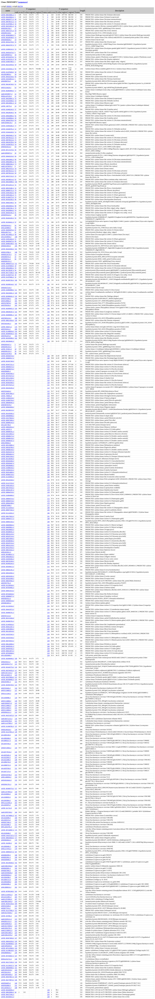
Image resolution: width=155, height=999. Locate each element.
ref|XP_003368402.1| (7, 679)
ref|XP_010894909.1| (7, 495)
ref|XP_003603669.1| (7, 35)
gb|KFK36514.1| (6, 147)
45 (48, 103)
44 (48, 118)
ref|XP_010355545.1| (7, 634)
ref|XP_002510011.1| (7, 26)
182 (16, 336)
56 (15, 59)
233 (48, 612)
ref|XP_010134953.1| (7, 434)
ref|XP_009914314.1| (7, 591)
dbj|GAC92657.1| (6, 675)
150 (48, 445)
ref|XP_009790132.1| (7, 138)
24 (48, 98)
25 (48, 87)
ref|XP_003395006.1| (7, 338)
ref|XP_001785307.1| (7, 270)
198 (48, 538)
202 (48, 545)
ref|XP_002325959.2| (7, 65)
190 (48, 305)
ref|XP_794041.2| (6, 396)
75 (15, 140)
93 (15, 218)
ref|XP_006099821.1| (7, 527)
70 (48, 193)
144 (48, 312)
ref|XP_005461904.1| (7, 382)
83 (15, 120)
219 (48, 338)
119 (48, 380)
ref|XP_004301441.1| (7, 213)
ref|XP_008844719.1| (7, 499)
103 (16, 272)
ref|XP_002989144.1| (7, 284)
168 (48, 477)
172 (48, 499)
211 (48, 563)
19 (15, 40)
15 (15, 37)
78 (48, 225)
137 (48, 420)
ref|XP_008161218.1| (7, 545)
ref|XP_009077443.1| (7, 510)
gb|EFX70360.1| (6, 298)
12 (48, 33)
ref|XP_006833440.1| (7, 202)
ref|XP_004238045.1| (7, 17)
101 (16, 249)
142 (48, 429)
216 (16, 331)
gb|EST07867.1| (6, 682)
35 (15, 42)
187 (48, 303)
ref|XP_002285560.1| (7, 37)
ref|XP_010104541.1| (7, 69)
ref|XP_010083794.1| (7, 400)
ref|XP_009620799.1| (7, 120)
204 (48, 331)
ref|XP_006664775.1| (7, 263)
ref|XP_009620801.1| (7, 162)
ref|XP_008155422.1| (7, 550)
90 (15, 215)
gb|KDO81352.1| (6, 351)
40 (48, 109)
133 (48, 413)
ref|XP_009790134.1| (7, 173)
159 (16, 320)
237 (48, 624)
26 (48, 84)
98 (48, 270)
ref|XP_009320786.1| (7, 447)
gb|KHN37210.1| (6, 287)
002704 (20, 6)
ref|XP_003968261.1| (7, 296)
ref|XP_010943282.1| (7, 126)
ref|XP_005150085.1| (7, 445)
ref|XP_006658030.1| (7, 206)
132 (48, 410)
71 (15, 195)
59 (15, 65)
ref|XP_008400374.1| (7, 369)
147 (48, 438)
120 (48, 382)
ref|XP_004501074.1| (7, 52)
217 (48, 576)
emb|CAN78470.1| (7, 166)
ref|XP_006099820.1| (7, 525)
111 (16, 290)
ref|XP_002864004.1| (7, 91)
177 (48, 505)
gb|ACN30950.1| (6, 237)
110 (48, 364)
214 (48, 653)
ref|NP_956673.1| (6, 327)
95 (15, 69)
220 (16, 308)
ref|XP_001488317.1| (7, 554)
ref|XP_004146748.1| (7, 84)
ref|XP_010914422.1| (7, 239)
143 (48, 431)
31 (15, 122)
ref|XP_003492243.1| (7, 563)
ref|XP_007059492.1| (7, 587)
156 (48, 454)
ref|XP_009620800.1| (7, 116)
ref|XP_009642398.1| (7, 503)
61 (15, 84)
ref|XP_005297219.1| (7, 536)
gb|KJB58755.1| (6, 257)
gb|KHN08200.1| (6, 40)
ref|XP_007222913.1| (7, 185)
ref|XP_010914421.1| (7, 195)
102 (16, 243)
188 (48, 518)
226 (48, 594)
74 (15, 138)
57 (15, 45)
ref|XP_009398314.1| (7, 179)
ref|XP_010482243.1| (7, 109)
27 (15, 28)
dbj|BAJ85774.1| (6, 232)
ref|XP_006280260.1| (7, 112)
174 (48, 488)
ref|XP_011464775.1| (7, 197)
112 (16, 263)
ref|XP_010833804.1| (7, 629)
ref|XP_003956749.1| (7, 685)
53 (48, 144)
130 (16, 701)
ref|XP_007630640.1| (7, 653)
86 (15, 199)
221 (48, 329)
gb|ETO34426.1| (6, 391)
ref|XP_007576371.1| (7, 380)
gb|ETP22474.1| (6, 336)
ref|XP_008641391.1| (7, 570)
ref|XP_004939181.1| (7, 646)
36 (48, 138)
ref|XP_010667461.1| (7, 208)
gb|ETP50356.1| (6, 305)
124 (48, 581)
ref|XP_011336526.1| (7, 606)
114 (48, 371)
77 (15, 126)
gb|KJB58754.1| (6, 81)
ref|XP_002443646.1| (7, 249)
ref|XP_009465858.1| (7, 407)
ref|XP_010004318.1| (7, 398)
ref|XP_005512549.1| (7, 378)
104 (16, 182)
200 (48, 541)
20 (48, 65)
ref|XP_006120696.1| (7, 644)
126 (48, 393)
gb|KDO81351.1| (6, 261)
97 (15, 222)
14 (15, 21)
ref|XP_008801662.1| (7, 164)
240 (48, 327)
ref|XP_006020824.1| (7, 557)
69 (15, 173)
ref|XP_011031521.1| (7, 59)
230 (48, 603)
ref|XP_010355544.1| (7, 638)
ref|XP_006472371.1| (7, 31)
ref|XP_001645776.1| (7, 667)
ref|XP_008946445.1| (7, 402)
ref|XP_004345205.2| (7, 388)
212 (48, 566)
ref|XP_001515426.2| (7, 618)
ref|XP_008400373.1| (7, 367)
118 (48, 378)
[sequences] (23, 2)
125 (48, 396)
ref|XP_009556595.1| (7, 576)
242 (16, 338)
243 (16, 333)
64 (15, 147)
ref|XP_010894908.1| (7, 290)
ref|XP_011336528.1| (7, 585)
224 (48, 591)
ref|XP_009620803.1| (7, 268)
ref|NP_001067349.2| (7, 361)
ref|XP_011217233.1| (7, 483)
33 (15, 49)
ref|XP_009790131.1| (7, 21)
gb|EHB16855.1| (6, 603)
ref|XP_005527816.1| (7, 547)
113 (48, 369)
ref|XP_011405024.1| (7, 624)
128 (48, 400)
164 (48, 470)
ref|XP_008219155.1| (7, 168)
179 (48, 290)
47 (48, 132)
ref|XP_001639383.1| (7, 413)
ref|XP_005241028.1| (7, 480)
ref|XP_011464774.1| (7, 275)
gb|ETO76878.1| (6, 303)
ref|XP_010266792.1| (7, 144)
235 (48, 320)
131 (48, 407)
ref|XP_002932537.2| (7, 452)
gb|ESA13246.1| (6, 693)
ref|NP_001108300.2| (7, 459)
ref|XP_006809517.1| (7, 358)
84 (15, 142)
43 (15, 24)
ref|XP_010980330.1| (7, 468)
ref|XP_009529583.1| (7, 573)
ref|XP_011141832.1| (7, 513)
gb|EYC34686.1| (6, 701)
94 (15, 270)
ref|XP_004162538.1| (7, 76)
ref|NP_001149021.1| (7, 234)
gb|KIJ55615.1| (5, 662)
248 (48, 651)
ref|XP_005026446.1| (7, 461)
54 (48, 129)
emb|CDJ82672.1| (6, 703)
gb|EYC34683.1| (6, 708)
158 (48, 459)
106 (16, 280)
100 (16, 237)
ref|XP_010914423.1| (7, 193)
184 (48, 301)
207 (48, 554)
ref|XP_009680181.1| (7, 431)
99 (15, 234)
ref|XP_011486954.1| (7, 331)
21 (48, 59)
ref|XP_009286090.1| (7, 465)
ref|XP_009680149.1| (7, 450)
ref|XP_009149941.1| (7, 103)
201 (48, 543)
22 (48, 76)
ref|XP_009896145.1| (7, 422)
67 (15, 171)
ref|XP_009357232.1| (7, 176)
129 (48, 402)
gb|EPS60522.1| (6, 259)
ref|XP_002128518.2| (7, 631)
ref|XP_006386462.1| (7, 341)
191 (48, 516)
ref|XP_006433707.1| (7, 45)
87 (15, 230)
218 (48, 587)
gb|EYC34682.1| (6, 705)
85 (48, 210)
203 (48, 547)
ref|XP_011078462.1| (7, 277)
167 (48, 315)
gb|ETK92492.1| (6, 323)
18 (48, 35)
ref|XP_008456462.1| (7, 135)
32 (48, 142)
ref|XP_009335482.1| (7, 188)
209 (48, 559)
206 (16, 329)
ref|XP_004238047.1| (7, 98)
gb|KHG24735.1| (6, 254)
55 (48, 159)
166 (48, 474)
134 (48, 416)
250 (48, 648)
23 (48, 74)
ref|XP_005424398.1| (7, 578)
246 (48, 646)
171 (48, 483)
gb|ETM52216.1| (6, 318)
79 (15, 190)
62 (15, 135)
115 (48, 391)
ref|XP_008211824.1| (7, 320)
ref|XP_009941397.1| (7, 490)
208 (16, 318)
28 (15, 31)
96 (15, 228)
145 (48, 434)
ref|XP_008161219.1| (7, 534)
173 (48, 485)
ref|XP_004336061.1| (7, 293)
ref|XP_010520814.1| (7, 79)
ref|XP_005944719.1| (7, 356)
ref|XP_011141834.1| (7, 508)
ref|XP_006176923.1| (7, 516)
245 (48, 644)
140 (48, 425)
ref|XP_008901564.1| (7, 522)
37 (15, 109)
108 (16, 252)
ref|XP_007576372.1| (7, 385)
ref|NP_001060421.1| (7, 222)
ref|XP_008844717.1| (7, 518)
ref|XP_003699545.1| (7, 333)
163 (48, 468)
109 (48, 358)
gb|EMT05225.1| (6, 215)
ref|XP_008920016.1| (7, 427)
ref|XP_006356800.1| (7, 182)
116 (16, 296)
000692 (9, 6)
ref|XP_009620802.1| (7, 159)
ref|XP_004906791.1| (7, 612)
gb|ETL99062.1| (6, 301)
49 (48, 79)
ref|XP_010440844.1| (7, 118)
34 (48, 72)
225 (48, 296)
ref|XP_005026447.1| (7, 463)
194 (16, 298)
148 (48, 440)
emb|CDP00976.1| (6, 55)
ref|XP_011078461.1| (7, 24)
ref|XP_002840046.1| (7, 658)
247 (48, 336)
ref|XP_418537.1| (6, 429)
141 (48, 427)
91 (15, 232)
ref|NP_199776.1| (6, 106)
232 (16, 312)
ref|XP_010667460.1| (7, 61)
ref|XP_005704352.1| (7, 670)
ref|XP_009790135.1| (7, 171)
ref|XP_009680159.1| (7, 438)
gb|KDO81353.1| (6, 347)
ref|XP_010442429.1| (7, 132)
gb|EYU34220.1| (6, 87)
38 (48, 94)
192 (48, 525)
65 (15, 179)
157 (48, 456)
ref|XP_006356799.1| (7, 142)
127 (48, 398)
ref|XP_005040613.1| (7, 566)
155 (48, 277)
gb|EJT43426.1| (6, 688)
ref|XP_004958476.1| (7, 230)
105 (16, 246)
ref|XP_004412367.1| (7, 627)
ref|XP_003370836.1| (7, 677)
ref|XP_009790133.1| (7, 140)
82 (15, 116)
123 (48, 388)
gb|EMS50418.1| (6, 225)
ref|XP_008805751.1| (7, 190)
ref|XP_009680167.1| (7, 440)
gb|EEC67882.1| (6, 252)
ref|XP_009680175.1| (7, 436)
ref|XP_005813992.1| (7, 393)
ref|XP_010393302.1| (7, 559)
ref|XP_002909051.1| (7, 308)
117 (48, 376)
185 (48, 318)
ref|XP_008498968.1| (7, 416)
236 (48, 621)
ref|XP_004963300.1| (7, 243)
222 (48, 578)
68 (15, 193)
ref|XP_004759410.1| (7, 641)
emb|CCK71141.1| (6, 673)
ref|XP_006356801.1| (7, 15)
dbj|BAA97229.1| (6, 96)
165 (48, 472)
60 (15, 76)
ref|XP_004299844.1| (7, 210)
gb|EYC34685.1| (6, 690)
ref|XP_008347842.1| (7, 581)
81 (15, 162)
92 (15, 225)
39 (48, 91)
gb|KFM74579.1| (6, 405)
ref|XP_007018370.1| (7, 57)
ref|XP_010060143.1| (7, 49)
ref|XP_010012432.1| (7, 485)
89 (15, 241)
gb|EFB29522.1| (6, 598)
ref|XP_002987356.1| (7, 280)
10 (48, 31)
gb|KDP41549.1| (6, 33)
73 (15, 164)
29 (48, 120)
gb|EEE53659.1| (6, 246)
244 (48, 641)
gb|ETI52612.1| (6, 329)
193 (48, 527)
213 (48, 570)
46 (15, 112)
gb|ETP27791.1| (6, 583)
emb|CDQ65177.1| (7, 664)
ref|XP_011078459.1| (7, 266)
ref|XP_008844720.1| (7, 492)
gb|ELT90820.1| (6, 443)
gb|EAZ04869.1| (6, 228)
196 (48, 618)
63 (15, 87)
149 (48, 443)
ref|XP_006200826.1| (7, 529)
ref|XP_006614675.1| (7, 651)
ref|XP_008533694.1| (7, 538)
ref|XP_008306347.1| (7, 312)
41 (48, 61)
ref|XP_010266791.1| (7, 129)
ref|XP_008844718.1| (7, 501)
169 (48, 480)
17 (48, 55)
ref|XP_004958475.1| (7, 241)
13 (48, 37)
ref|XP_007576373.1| (7, 376)
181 (16, 301)
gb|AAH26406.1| (6, 655)
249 (16, 293)
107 (16, 284)
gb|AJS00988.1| (6, 698)
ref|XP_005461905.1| (7, 373)
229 (48, 601)
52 (15, 132)
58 (15, 74)
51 (15, 57)
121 (48, 385)
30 (15, 72)
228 (48, 596)
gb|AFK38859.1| (6, 74)
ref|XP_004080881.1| (7, 315)
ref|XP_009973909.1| (7, 420)
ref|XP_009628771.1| (7, 19)
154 (48, 452)
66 (15, 156)
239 (48, 634)
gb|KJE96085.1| (6, 371)
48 (15, 19)
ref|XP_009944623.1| (7, 454)
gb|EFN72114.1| (6, 616)
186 (48, 513)
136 (48, 418)
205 (48, 550)
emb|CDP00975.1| (6, 153)
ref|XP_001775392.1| (7, 272)
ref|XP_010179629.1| (7, 418)
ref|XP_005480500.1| (7, 541)
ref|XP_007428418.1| (7, 594)
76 (15, 98)
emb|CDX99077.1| (7, 94)
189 (48, 522)
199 (48, 529)
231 (48, 606)
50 (15, 55)
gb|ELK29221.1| (6, 552)
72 (48, 195)
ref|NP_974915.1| (6, 349)
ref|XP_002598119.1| (7, 410)
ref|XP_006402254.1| (7, 156)
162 (48, 308)
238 (48, 627)
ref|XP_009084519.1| (7, 601)
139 (48, 492)
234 (48, 655)
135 (48, 298)
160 (48, 463)
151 (48, 447)
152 (48, 583)
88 (15, 206)
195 (48, 534)
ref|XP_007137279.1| (7, 150)
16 (48, 69)
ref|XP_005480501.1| (7, 532)
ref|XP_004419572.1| (7, 609)
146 (48, 436)
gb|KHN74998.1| (6, 505)
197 (48, 536)
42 (15, 26)
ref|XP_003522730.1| (7, 42)
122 (48, 405)
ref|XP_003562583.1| (7, 199)
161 (48, 465)
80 (15, 159)
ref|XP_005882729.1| (7, 474)
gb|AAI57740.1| (6, 425)
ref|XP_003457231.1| (7, 364)
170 (48, 495)
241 (48, 629)
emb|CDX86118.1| (6, 122)
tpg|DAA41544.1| (6, 353)
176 (16, 327)
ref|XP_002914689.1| (7, 472)
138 (48, 422)
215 (48, 573)
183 (16, 305)
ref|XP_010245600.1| (7, 101)
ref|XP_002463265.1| (7, 218)
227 (48, 323)
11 (15, 33)
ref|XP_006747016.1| (7, 488)
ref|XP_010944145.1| (7, 470)
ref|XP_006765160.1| (7, 561)
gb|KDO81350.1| (6, 28)
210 (48, 561)
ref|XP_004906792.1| (7, 621)
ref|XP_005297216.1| (7, 543)
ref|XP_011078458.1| (7, 72)
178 (48, 490)
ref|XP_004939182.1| (7, 648)
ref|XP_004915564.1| (7, 456)
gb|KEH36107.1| (6, 344)
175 (48, 501)
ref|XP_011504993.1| (7, 477)
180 (16, 323)
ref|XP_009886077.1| (7, 596)
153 (48, 450)
